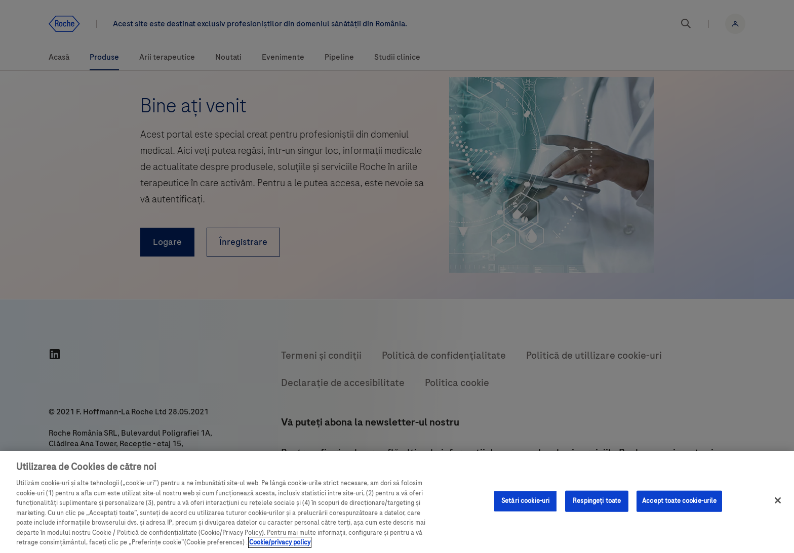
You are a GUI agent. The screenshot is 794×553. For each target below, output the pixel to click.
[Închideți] (778, 500)
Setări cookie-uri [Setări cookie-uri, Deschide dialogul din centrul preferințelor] (525, 500)
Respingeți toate (597, 500)
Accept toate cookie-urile (679, 500)
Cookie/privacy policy (279, 542)
